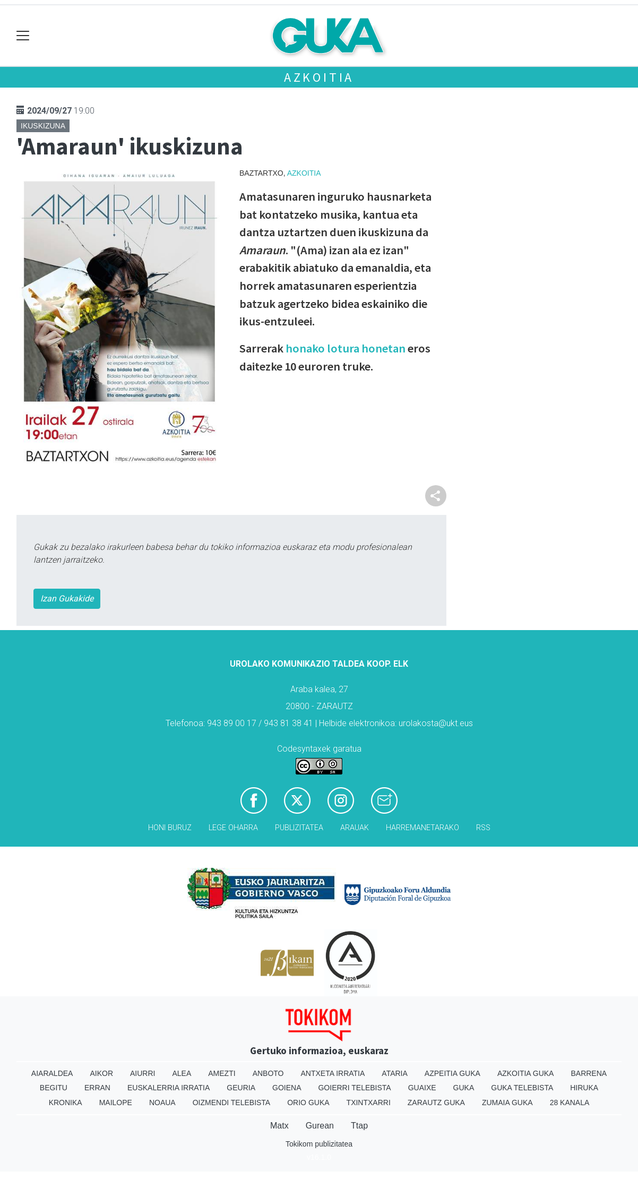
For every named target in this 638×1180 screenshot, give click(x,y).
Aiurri (142, 1073)
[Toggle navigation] (23, 36)
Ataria (395, 1073)
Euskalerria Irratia (168, 1087)
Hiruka (584, 1087)
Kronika (65, 1102)
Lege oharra (233, 827)
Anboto (268, 1073)
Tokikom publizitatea (319, 1144)
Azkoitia (319, 77)
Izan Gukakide (66, 598)
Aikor (101, 1073)
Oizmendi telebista (232, 1102)
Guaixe (422, 1087)
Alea (181, 1073)
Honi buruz (170, 827)
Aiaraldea (52, 1073)
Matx (279, 1125)
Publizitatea (299, 827)
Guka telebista (522, 1087)
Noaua (162, 1102)
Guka (464, 1087)
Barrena (589, 1073)
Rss (483, 827)
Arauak (354, 827)
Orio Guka (308, 1102)
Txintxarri (369, 1102)
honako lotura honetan (346, 348)
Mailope (115, 1102)
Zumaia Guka (507, 1102)
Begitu (53, 1087)
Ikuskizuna (43, 126)
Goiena (286, 1087)
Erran (97, 1087)
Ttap (359, 1125)
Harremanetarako (422, 827)
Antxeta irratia (333, 1073)
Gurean (320, 1125)
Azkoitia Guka (525, 1073)
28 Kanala (570, 1102)
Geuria (241, 1087)
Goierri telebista (354, 1087)
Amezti (221, 1073)
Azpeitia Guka (452, 1073)
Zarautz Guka (436, 1102)
